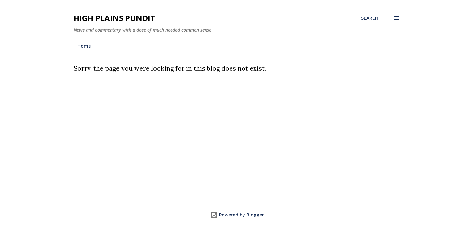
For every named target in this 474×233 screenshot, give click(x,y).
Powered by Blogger (237, 215)
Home (84, 46)
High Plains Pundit (114, 18)
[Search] (369, 18)
